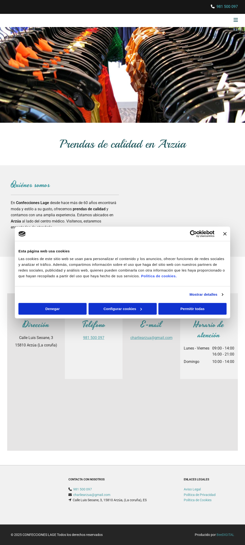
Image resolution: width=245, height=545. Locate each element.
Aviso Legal (192, 489)
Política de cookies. (159, 276)
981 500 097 (227, 6)
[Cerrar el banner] (225, 233)
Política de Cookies (198, 500)
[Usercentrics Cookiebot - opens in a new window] (193, 233)
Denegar (52, 309)
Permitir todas (192, 309)
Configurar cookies (122, 309)
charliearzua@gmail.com (151, 337)
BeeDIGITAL (225, 535)
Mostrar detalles (203, 294)
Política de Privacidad (200, 495)
